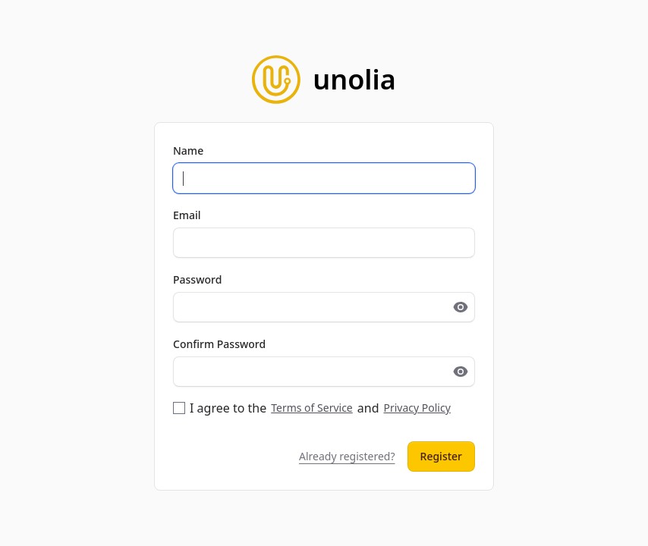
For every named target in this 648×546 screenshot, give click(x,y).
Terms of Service (312, 407)
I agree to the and (312, 408)
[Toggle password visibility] (460, 307)
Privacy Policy (416, 407)
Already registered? (347, 456)
